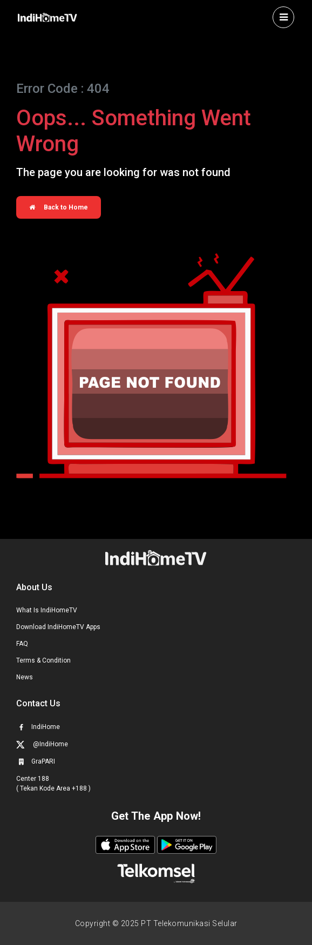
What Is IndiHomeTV (46, 610)
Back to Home (58, 207)
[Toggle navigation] (283, 17)
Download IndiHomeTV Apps (58, 627)
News (24, 677)
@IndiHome (42, 744)
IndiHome (38, 726)
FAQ (22, 643)
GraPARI (35, 761)
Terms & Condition (43, 660)
